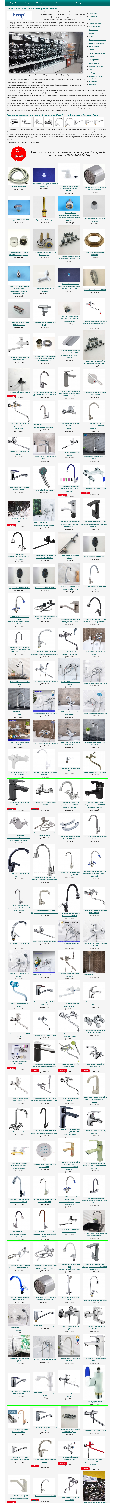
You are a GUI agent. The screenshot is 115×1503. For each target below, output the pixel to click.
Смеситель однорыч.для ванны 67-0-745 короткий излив (69, 426)
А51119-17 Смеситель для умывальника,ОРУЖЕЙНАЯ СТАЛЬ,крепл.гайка (70, 1132)
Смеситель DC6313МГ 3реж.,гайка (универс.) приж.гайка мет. (19, 1165)
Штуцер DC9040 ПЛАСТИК (19, 220)
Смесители (93, 13)
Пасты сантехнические (97, 53)
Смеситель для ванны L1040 (19, 392)
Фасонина (92, 84)
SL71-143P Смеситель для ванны (95, 683)
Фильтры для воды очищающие (96, 77)
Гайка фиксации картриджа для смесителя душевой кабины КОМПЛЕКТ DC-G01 (45, 358)
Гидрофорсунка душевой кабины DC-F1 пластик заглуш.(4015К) (70, 318)
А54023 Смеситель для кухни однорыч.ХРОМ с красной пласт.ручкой (18, 908)
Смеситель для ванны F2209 (45, 1035)
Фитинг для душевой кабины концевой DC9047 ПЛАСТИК (69, 188)
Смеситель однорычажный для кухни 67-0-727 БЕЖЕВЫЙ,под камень (95, 1099)
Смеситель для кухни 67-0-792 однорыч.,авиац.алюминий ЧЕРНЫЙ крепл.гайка (19, 649)
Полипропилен (94, 60)
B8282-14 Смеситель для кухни (45, 1326)
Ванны (91, 20)
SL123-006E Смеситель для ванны (45, 681)
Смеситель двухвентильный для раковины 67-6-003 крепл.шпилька (18, 838)
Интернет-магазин (63, 3)
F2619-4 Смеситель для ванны (95, 772)
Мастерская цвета (43, 3)
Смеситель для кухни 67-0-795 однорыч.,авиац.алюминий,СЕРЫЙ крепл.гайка (94, 1267)
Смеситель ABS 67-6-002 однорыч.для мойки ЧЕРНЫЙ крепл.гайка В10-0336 (94, 805)
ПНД (90, 69)
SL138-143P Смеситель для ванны (45, 975)
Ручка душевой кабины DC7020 (95, 290)
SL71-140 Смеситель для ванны (45, 1359)
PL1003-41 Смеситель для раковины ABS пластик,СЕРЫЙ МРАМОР (94, 1165)
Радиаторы (93, 16)
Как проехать (81, 3)
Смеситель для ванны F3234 (95, 488)
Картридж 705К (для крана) (45, 220)
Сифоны (92, 50)
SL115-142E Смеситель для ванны (45, 743)
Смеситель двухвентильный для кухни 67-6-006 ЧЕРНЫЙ (19, 556)
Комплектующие (94, 26)
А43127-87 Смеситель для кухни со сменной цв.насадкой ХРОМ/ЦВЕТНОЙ (95, 874)
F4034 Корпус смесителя (95, 1402)
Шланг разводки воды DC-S (20, 186)
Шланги (91, 33)
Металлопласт (94, 63)
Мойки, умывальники (96, 73)
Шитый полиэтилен (96, 66)
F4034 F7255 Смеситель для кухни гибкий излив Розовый (70, 488)
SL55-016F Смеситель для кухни (95, 1300)
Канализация (93, 30)
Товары (28, 3)
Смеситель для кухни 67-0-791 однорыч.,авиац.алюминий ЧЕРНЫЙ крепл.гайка (94, 524)
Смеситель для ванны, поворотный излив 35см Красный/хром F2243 (94, 1462)
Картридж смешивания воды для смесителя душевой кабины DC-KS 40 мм (69, 286)
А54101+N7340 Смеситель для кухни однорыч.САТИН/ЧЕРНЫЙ (19, 1234)
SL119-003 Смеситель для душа (95, 713)
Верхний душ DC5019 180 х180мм (95, 556)
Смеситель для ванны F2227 (95, 1431)
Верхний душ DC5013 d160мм (19, 588)
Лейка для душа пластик (45, 490)
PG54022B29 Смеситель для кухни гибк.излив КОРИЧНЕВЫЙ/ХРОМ (44, 1234)
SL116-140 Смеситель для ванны (45, 713)
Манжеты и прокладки (96, 43)
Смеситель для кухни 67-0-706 (45, 1496)
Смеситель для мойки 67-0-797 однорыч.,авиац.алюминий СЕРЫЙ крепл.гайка (69, 393)
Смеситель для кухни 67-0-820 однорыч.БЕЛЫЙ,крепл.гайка (69, 1267)
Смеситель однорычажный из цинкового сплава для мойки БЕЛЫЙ (70, 524)
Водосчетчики (94, 46)
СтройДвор (14, 3)
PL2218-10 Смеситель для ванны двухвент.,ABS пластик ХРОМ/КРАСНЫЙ (95, 323)
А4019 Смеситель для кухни (20, 1132)
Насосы (91, 56)
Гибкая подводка (95, 23)
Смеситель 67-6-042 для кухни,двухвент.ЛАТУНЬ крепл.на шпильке (70, 805)
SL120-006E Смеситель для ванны (45, 941)
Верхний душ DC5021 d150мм (45, 588)
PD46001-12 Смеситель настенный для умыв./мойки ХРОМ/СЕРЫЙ (94, 1200)
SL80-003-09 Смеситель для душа (95, 975)
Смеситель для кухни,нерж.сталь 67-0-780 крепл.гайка (94, 426)
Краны (91, 36)
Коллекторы (93, 81)
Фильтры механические (97, 40)
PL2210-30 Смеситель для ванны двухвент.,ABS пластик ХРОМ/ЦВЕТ (19, 426)
